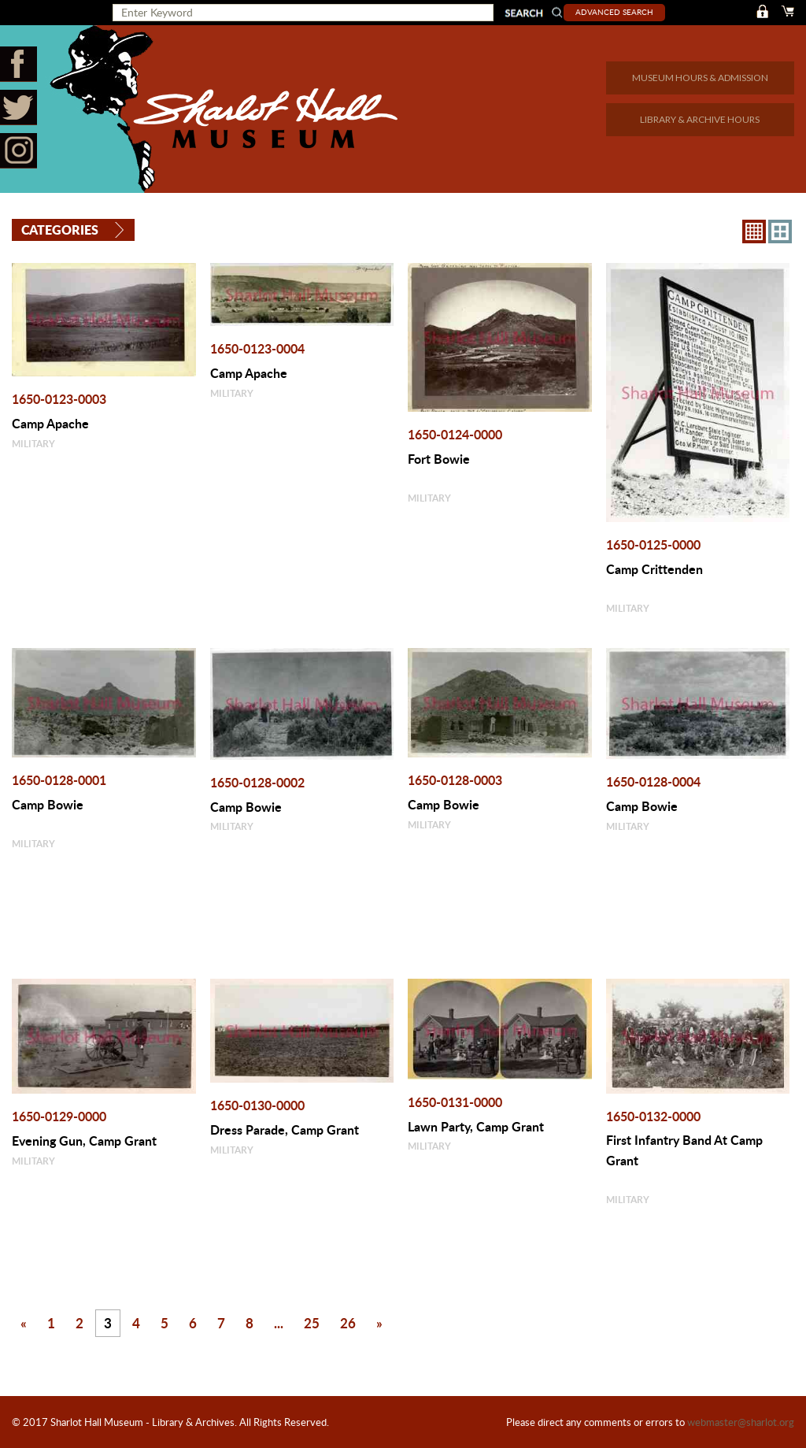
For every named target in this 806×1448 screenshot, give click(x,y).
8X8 (754, 231)
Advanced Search (617, 11)
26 (348, 1322)
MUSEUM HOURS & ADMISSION (700, 77)
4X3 (780, 231)
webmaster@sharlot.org (740, 1422)
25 (312, 1322)
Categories (59, 229)
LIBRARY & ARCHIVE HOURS (700, 119)
